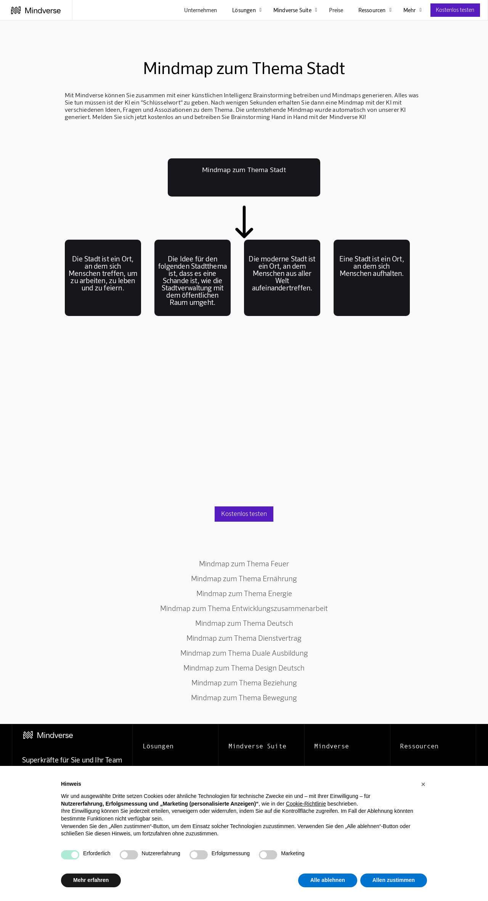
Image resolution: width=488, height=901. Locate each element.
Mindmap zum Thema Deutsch (244, 623)
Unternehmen (200, 9)
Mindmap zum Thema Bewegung (244, 697)
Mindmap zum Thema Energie (244, 593)
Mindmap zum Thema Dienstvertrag (244, 637)
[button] (423, 784)
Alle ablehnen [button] (327, 880)
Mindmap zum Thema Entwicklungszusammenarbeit (244, 608)
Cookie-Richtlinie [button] (306, 804)
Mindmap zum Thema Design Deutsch (244, 667)
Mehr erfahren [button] (91, 880)
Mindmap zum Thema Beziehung (244, 682)
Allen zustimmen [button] (393, 880)
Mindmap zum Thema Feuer (244, 563)
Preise (336, 9)
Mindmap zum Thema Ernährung (244, 578)
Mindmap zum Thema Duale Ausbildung (244, 652)
